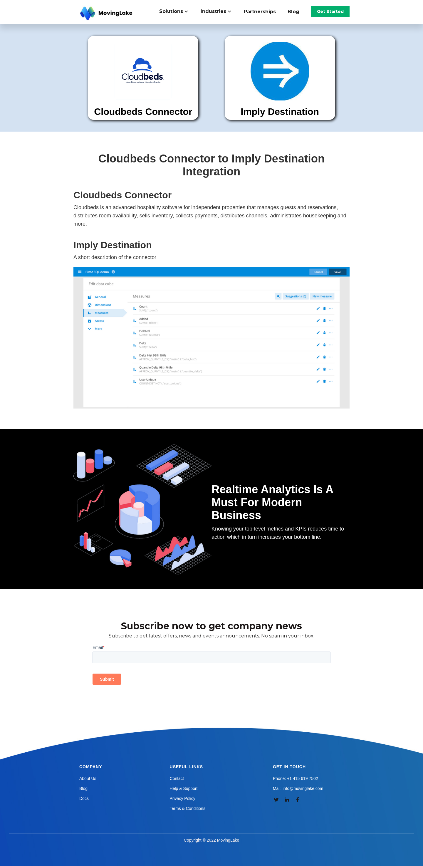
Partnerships (260, 11)
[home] (106, 13)
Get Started (330, 11)
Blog (293, 11)
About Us (87, 778)
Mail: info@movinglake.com (298, 788)
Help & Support (184, 788)
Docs (84, 798)
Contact (177, 778)
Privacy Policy (182, 798)
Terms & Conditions (187, 808)
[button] (177, 11)
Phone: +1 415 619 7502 (295, 778)
